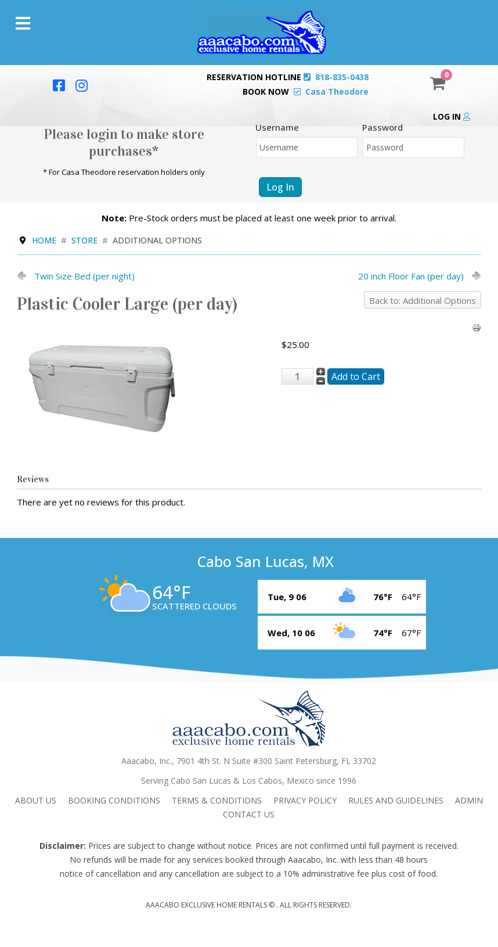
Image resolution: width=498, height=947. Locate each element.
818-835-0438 (342, 76)
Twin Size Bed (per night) (84, 276)
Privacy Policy (305, 800)
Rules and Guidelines (395, 800)
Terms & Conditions (217, 800)
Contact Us (249, 814)
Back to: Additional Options (422, 300)
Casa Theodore (337, 91)
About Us (35, 800)
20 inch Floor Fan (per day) (411, 276)
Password (382, 127)
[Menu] (23, 23)
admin (469, 800)
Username (277, 127)
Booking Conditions (114, 800)
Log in (451, 116)
